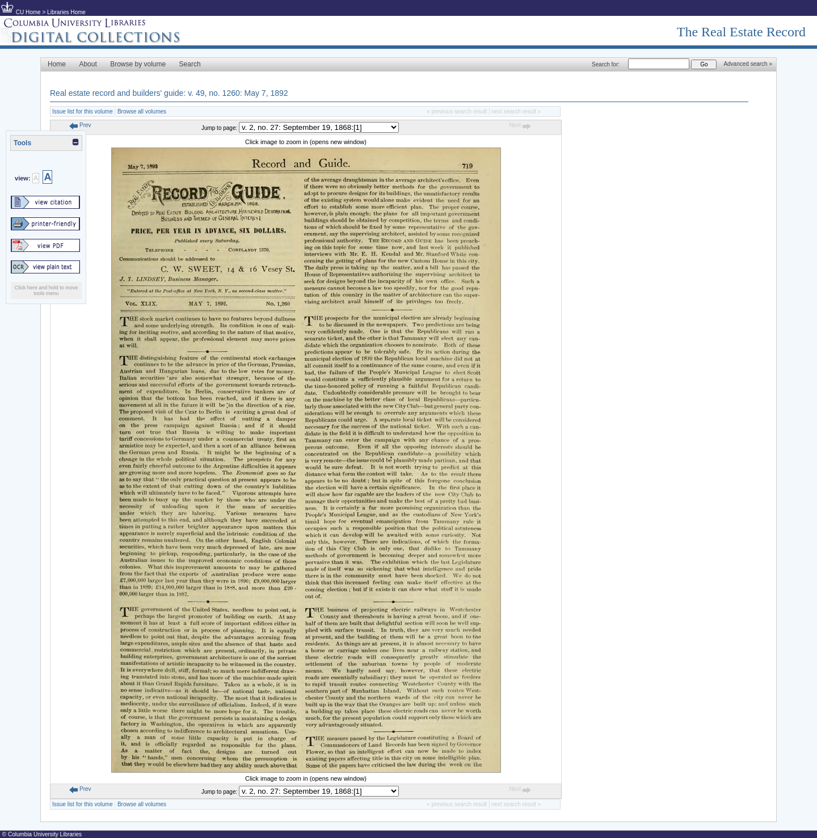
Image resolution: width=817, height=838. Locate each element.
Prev (80, 125)
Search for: (606, 64)
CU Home (28, 12)
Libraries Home (66, 12)
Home (57, 64)
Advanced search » (747, 64)
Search (190, 64)
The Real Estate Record (741, 31)
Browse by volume (138, 64)
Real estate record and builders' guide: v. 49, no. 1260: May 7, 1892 (169, 93)
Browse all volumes (141, 111)
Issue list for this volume (82, 111)
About (87, 64)
